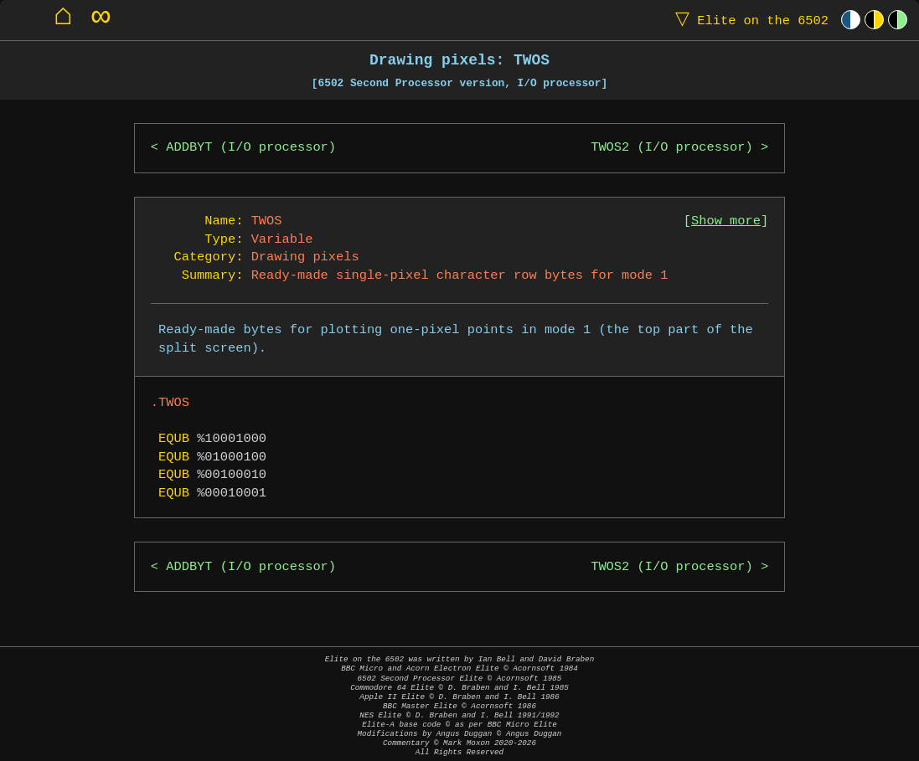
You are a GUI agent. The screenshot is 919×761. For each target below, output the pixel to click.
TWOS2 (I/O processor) (672, 148)
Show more (726, 221)
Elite (748, 19)
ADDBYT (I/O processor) (251, 148)
